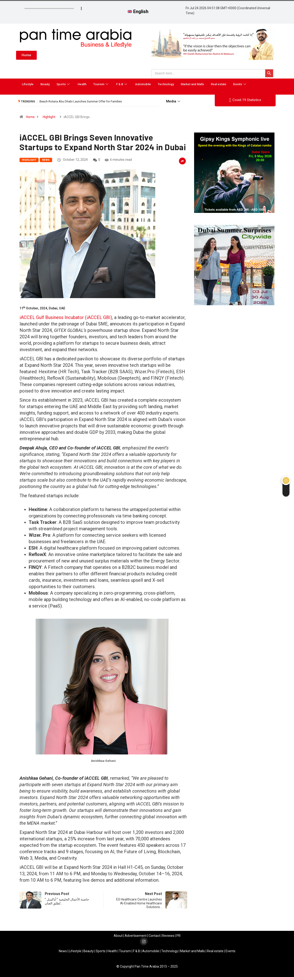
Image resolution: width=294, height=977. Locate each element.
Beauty (45, 84)
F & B (122, 84)
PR (178, 935)
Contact (154, 935)
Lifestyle (28, 84)
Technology (166, 84)
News (46, 159)
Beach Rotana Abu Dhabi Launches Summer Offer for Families (81, 101)
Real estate (218, 84)
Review (167, 935)
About (118, 935)
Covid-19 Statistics (245, 100)
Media (173, 101)
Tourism (101, 84)
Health (82, 84)
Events (240, 84)
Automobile (143, 84)
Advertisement (136, 935)
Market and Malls (192, 84)
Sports (64, 84)
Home (30, 117)
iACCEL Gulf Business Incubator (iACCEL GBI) (66, 317)
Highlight (49, 117)
